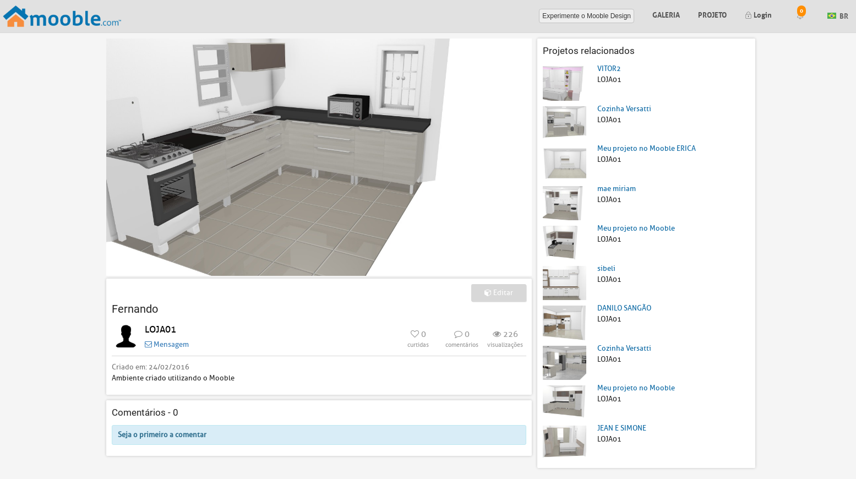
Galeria (666, 14)
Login (758, 14)
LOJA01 (160, 329)
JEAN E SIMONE (621, 428)
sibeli (606, 268)
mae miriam (616, 188)
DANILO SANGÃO (624, 308)
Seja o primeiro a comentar (162, 434)
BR (837, 15)
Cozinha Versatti (624, 108)
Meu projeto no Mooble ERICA (646, 148)
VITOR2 (609, 68)
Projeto (712, 14)
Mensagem (167, 344)
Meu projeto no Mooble (636, 228)
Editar (498, 292)
